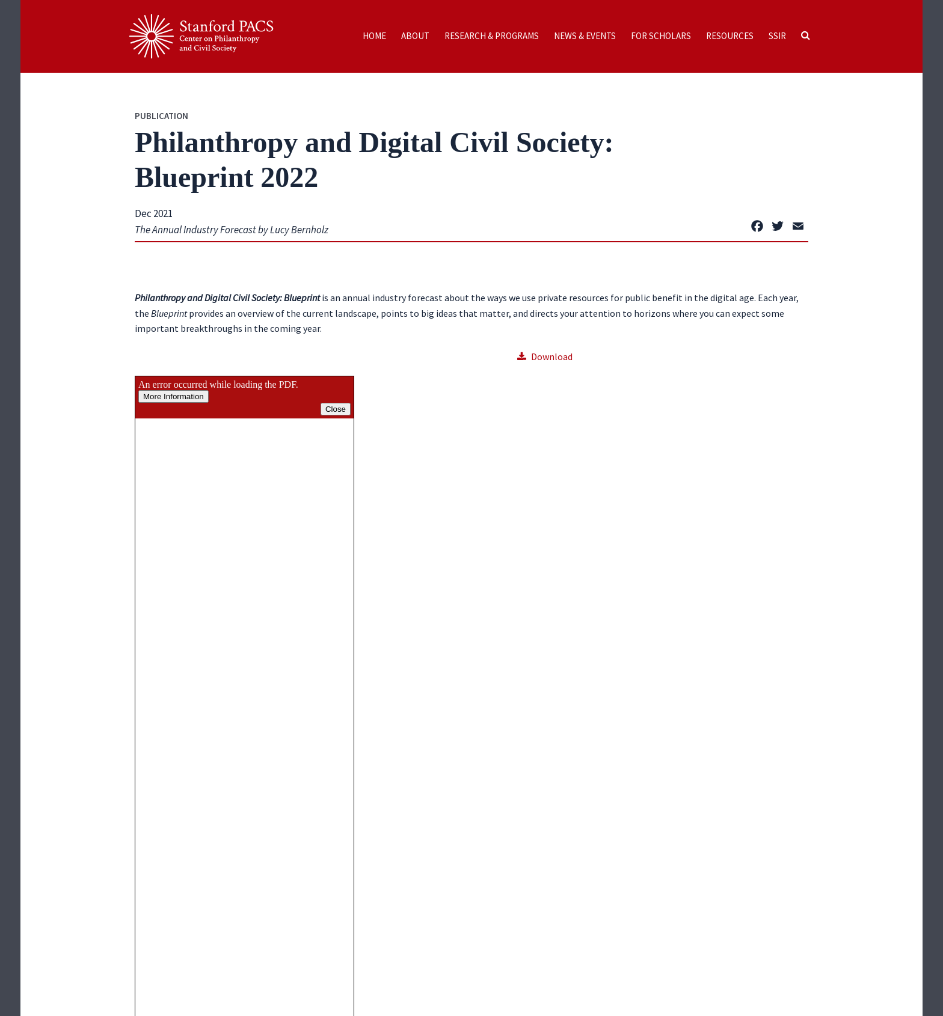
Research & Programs (491, 35)
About (415, 35)
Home (374, 35)
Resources (730, 35)
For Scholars (661, 35)
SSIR (777, 35)
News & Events (585, 35)
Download (545, 356)
